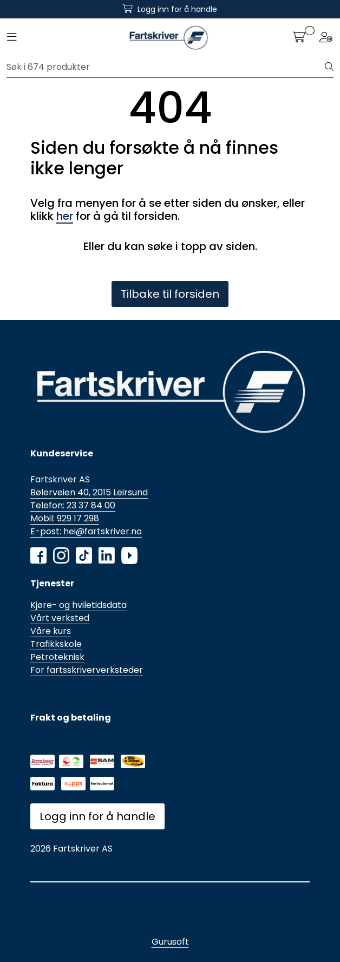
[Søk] (165, 67)
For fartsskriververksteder (86, 670)
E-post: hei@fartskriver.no (86, 531)
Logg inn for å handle (97, 816)
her (64, 216)
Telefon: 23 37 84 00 (72, 505)
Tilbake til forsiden (170, 294)
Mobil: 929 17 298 (64, 518)
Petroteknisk (57, 657)
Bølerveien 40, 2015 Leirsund (89, 492)
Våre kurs (50, 631)
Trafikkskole (56, 644)
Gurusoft (170, 941)
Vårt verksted (59, 618)
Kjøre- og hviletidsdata (78, 605)
